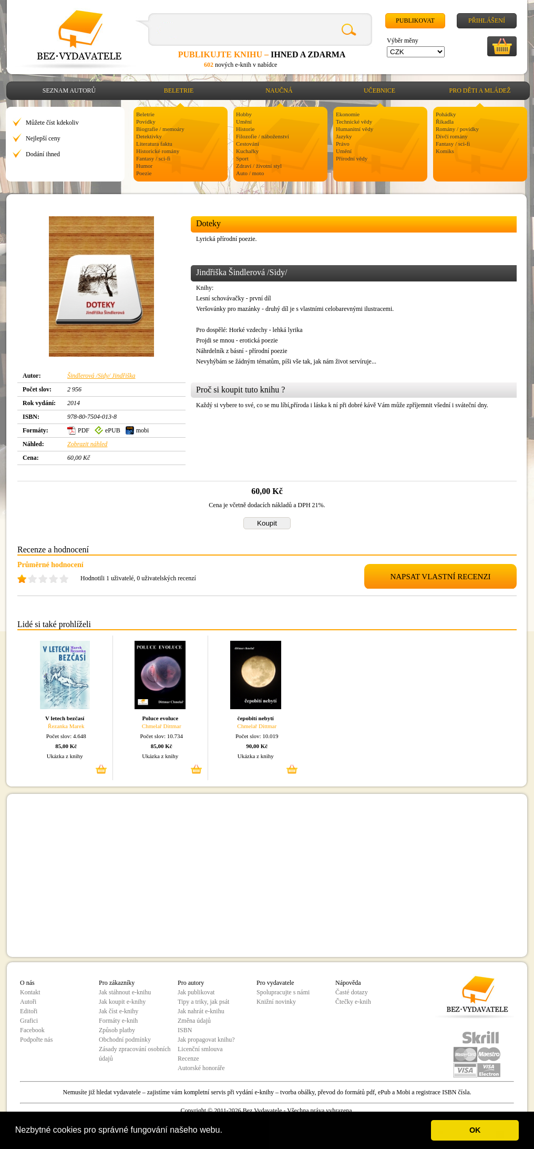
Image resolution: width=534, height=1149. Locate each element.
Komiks (445, 151)
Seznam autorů (69, 90)
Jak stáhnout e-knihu (125, 992)
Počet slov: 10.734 (161, 736)
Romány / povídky (457, 129)
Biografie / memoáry (160, 129)
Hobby (244, 114)
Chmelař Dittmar (161, 726)
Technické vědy (354, 121)
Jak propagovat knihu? (206, 1039)
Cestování (247, 143)
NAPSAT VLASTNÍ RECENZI (440, 576)
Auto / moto (250, 173)
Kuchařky (247, 151)
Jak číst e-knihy (118, 1011)
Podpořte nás (36, 1039)
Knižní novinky (276, 1001)
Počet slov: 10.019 (257, 736)
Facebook (32, 1030)
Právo (343, 143)
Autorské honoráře (201, 1068)
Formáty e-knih (118, 1020)
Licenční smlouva (200, 1049)
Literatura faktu (154, 143)
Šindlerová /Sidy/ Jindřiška (101, 375)
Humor (144, 166)
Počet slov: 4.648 (66, 736)
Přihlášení (486, 20)
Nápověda (348, 982)
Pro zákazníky (117, 982)
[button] (226, 1131)
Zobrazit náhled (87, 444)
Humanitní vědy (354, 129)
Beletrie (179, 90)
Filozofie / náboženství (262, 136)
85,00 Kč (66, 746)
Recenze (188, 1058)
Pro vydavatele (275, 982)
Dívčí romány (452, 136)
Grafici (29, 1020)
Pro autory (191, 982)
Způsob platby (117, 1030)
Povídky (146, 121)
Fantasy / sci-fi (153, 158)
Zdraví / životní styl (259, 166)
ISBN (185, 1030)
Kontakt (30, 992)
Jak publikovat (196, 992)
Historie (245, 129)
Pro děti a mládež (480, 90)
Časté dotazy (351, 992)
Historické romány (157, 151)
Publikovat (415, 20)
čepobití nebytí (256, 718)
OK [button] (475, 1130)
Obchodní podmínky (125, 1039)
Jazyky (344, 136)
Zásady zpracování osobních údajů (135, 1053)
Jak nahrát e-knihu (201, 1011)
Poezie (143, 173)
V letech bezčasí (64, 718)
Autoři (28, 1001)
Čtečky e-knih (353, 1001)
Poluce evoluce (160, 718)
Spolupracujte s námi (283, 992)
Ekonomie (348, 114)
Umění (244, 121)
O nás (27, 982)
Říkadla (445, 121)
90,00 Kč (257, 746)
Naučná (278, 90)
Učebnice (379, 90)
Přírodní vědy (351, 158)
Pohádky (446, 114)
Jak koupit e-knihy (122, 1001)
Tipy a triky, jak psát (203, 1001)
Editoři (28, 1011)
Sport (242, 158)
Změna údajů (194, 1020)
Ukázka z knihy (65, 756)
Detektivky (149, 136)
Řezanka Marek (66, 726)
